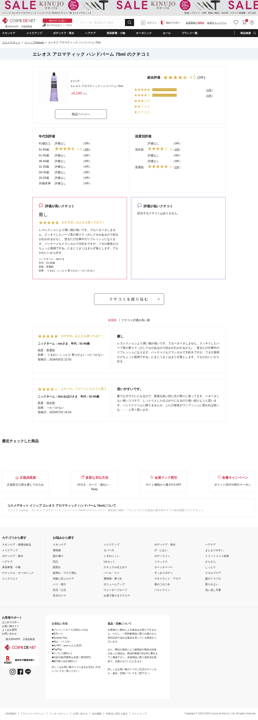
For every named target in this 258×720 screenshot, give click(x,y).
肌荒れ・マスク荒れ (65, 572)
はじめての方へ (10, 622)
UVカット (109, 561)
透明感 (57, 550)
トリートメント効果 (217, 556)
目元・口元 (59, 590)
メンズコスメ (10, 578)
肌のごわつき (162, 584)
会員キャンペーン (217, 22)
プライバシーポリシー (33, 713)
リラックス (161, 561)
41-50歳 (44, 155)
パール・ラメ (111, 572)
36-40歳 (44, 161)
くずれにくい (111, 556)
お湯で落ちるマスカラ (117, 595)
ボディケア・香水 (12, 556)
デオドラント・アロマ (167, 578)
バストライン (162, 590)
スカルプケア (213, 572)
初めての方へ (173, 22)
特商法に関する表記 (117, 713)
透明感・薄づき (113, 578)
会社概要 (97, 713)
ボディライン (162, 556)
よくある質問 (9, 629)
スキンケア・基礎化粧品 (16, 544)
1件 (209, 90)
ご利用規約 (10, 713)
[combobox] (105, 22)
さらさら (210, 561)
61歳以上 (45, 143)
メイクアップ (10, 550)
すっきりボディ (163, 572)
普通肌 (139, 167)
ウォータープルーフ (115, 590)
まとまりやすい (214, 550)
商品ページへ (81, 114)
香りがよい (211, 584)
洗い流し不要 (213, 590)
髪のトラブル (213, 578)
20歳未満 (45, 183)
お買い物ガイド (10, 626)
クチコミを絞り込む (129, 299)
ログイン (152, 22)
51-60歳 (44, 149)
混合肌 (139, 149)
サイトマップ (139, 713)
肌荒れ (57, 567)
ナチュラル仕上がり (115, 567)
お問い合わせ (9, 633)
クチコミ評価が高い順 (135, 320)
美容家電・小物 (11, 567)
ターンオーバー (163, 567)
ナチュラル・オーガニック (18, 572)
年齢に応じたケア (63, 578)
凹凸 (55, 561)
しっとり (210, 567)
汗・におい (161, 550)
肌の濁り (58, 556)
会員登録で (195, 22)
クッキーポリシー (59, 713)
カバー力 (109, 550)
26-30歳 (44, 172)
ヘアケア (7, 561)
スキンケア (59, 544)
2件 (87, 149)
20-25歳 (44, 177)
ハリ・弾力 (59, 584)
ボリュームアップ (114, 584)
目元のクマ (59, 595)
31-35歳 (44, 166)
